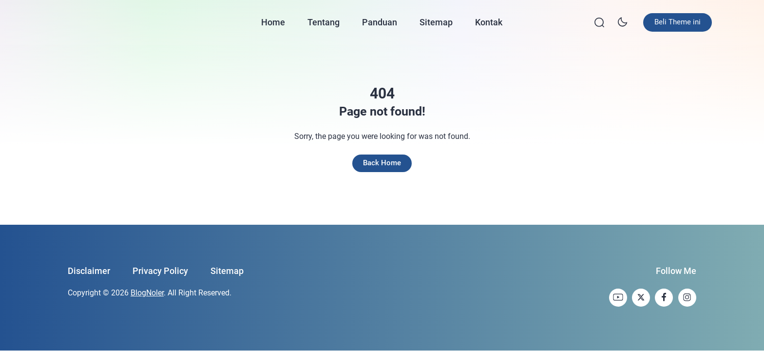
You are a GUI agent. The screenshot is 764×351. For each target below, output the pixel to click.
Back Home (382, 159)
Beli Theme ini (662, 20)
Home (274, 20)
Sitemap (436, 20)
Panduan (380, 20)
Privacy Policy (160, 268)
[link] (616, 295)
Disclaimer (89, 268)
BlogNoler (147, 289)
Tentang (324, 20)
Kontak (489, 20)
